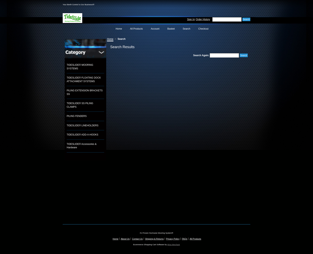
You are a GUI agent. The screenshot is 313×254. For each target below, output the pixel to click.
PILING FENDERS (77, 116)
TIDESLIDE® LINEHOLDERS (82, 125)
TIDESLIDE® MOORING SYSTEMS (80, 67)
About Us (125, 239)
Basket (171, 28)
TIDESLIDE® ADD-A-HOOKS (82, 134)
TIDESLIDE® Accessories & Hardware (82, 146)
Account (155, 28)
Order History (203, 19)
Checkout (203, 28)
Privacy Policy (172, 239)
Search (186, 28)
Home (119, 28)
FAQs (184, 239)
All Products (136, 28)
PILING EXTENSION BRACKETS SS (85, 92)
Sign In (190, 19)
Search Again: (201, 55)
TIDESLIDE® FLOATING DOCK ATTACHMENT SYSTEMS (84, 79)
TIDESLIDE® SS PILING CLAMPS (80, 105)
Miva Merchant (173, 244)
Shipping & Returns (154, 239)
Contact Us (137, 239)
